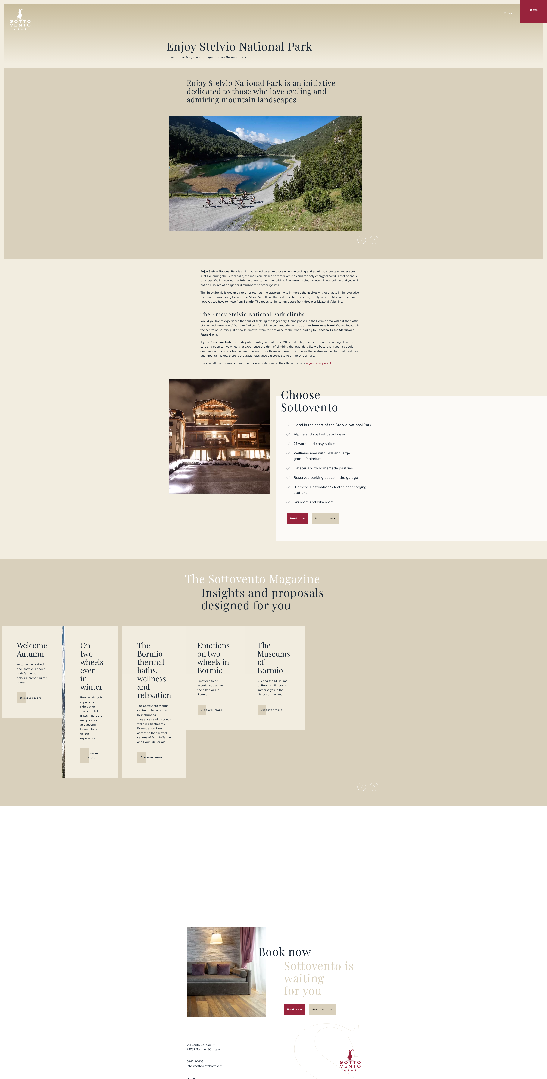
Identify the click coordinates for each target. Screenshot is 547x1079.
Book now (297, 518)
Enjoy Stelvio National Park (225, 57)
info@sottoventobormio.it (204, 1019)
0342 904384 (196, 1014)
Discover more (118, 697)
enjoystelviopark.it (318, 363)
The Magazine (190, 57)
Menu (508, 13)
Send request (325, 518)
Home (170, 57)
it (492, 13)
